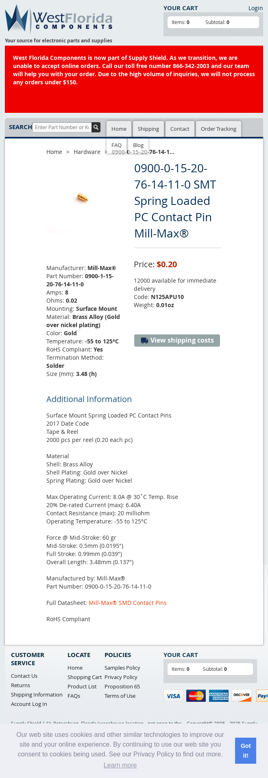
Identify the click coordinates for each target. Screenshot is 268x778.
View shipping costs (177, 340)
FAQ (116, 145)
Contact (180, 128)
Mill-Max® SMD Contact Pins (128, 603)
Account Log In (29, 704)
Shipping (148, 128)
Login (255, 8)
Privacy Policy (121, 677)
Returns (20, 685)
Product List (82, 686)
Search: (20, 127)
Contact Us (24, 675)
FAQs (74, 695)
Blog (138, 145)
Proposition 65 (122, 686)
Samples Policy (122, 667)
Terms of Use (120, 695)
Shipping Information (37, 694)
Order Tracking (218, 128)
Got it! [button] (246, 751)
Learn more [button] (120, 765)
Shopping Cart (85, 677)
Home (118, 128)
